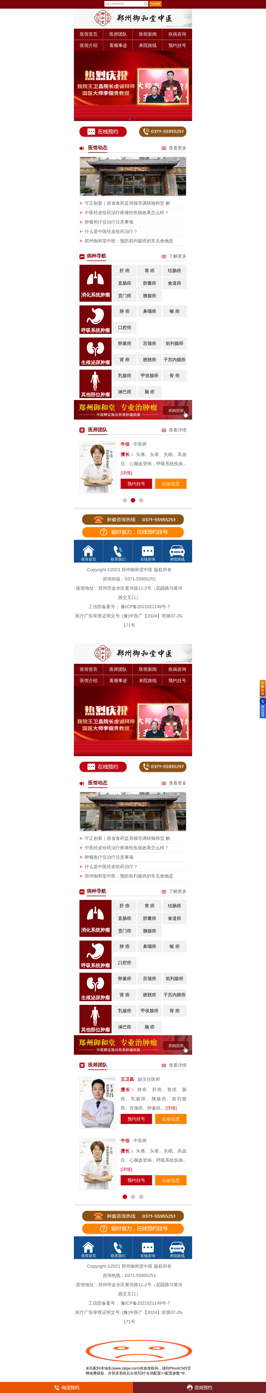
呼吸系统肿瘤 (95, 330)
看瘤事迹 (118, 45)
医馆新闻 (148, 34)
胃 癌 (150, 270)
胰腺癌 (150, 294)
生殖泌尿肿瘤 (95, 362)
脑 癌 (150, 391)
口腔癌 (124, 327)
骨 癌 (175, 375)
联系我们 (118, 559)
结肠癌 (174, 270)
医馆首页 (89, 34)
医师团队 (118, 34)
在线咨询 (147, 559)
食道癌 (174, 283)
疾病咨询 (177, 34)
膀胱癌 (149, 359)
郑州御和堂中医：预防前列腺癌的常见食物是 (129, 240)
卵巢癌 (125, 342)
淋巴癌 (124, 391)
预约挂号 (177, 45)
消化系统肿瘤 (95, 295)
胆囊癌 (149, 283)
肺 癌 (126, 309)
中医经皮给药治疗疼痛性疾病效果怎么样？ (127, 212)
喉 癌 (175, 311)
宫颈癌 (149, 343)
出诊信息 (171, 483)
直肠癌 (124, 283)
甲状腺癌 (149, 375)
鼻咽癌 (149, 311)
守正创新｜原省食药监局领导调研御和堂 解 (127, 203)
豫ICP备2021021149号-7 (145, 606)
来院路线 (148, 45)
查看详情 (174, 430)
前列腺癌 (174, 343)
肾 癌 (125, 359)
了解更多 (174, 256)
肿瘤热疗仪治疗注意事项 (109, 221)
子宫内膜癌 (174, 359)
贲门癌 (124, 295)
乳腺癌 (125, 374)
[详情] (126, 472)
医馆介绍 (89, 45)
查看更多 (174, 147)
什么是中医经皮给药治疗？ (111, 231)
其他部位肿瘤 (95, 394)
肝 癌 (126, 269)
